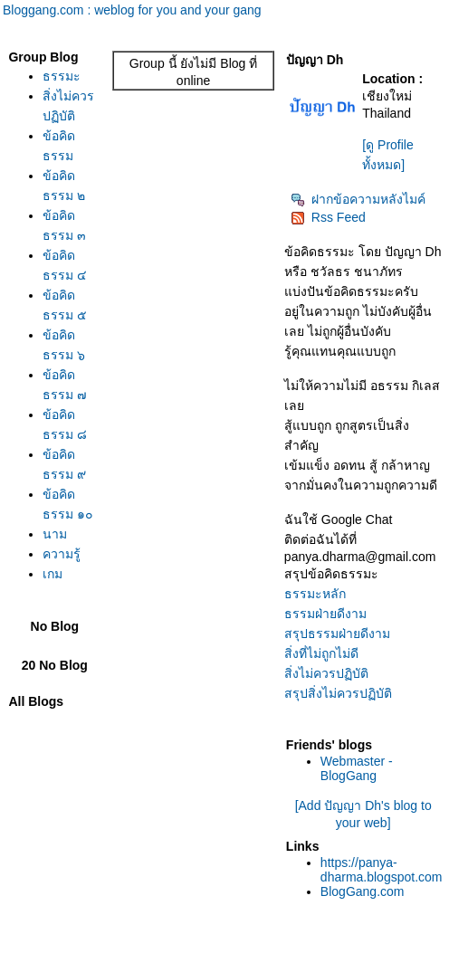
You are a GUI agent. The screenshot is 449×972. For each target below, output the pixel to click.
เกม (52, 574)
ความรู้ (62, 554)
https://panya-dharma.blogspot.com (381, 869)
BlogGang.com (362, 891)
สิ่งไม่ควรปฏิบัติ (326, 673)
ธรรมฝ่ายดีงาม (325, 613)
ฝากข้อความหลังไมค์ (358, 199)
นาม (55, 534)
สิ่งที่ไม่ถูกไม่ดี (321, 653)
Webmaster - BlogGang (356, 768)
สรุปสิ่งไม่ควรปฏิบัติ (338, 693)
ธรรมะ (62, 76)
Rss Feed (328, 217)
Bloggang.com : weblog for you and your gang (132, 10)
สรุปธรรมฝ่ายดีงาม (337, 633)
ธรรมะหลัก (315, 593)
